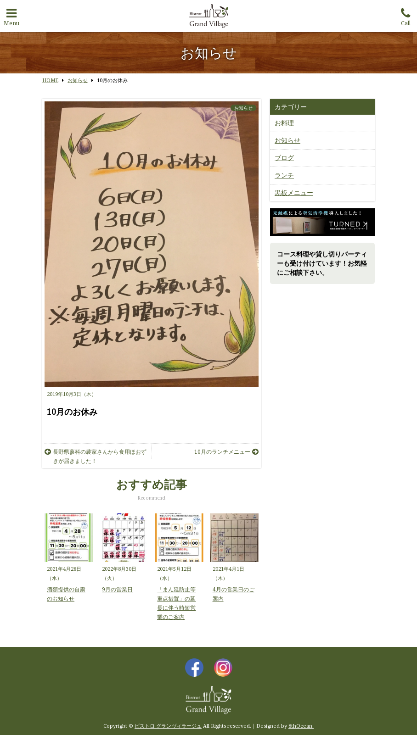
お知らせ (243, 108)
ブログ (284, 157)
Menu (11, 15)
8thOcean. (301, 725)
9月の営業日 (117, 589)
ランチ (284, 175)
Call (405, 15)
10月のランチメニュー (226, 452)
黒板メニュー (294, 192)
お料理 (284, 122)
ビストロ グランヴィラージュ (168, 725)
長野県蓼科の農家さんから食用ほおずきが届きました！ (96, 456)
